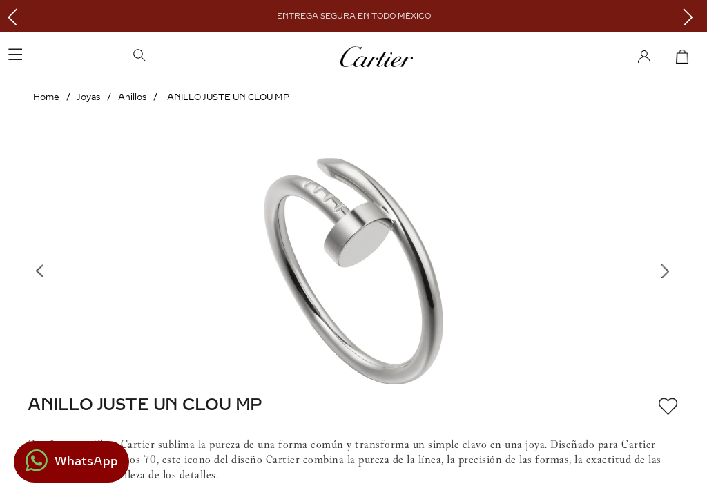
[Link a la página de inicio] (46, 97)
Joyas (88, 97)
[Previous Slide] (15, 16)
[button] (200, 56)
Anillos (132, 97)
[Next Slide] (691, 16)
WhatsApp (86, 461)
